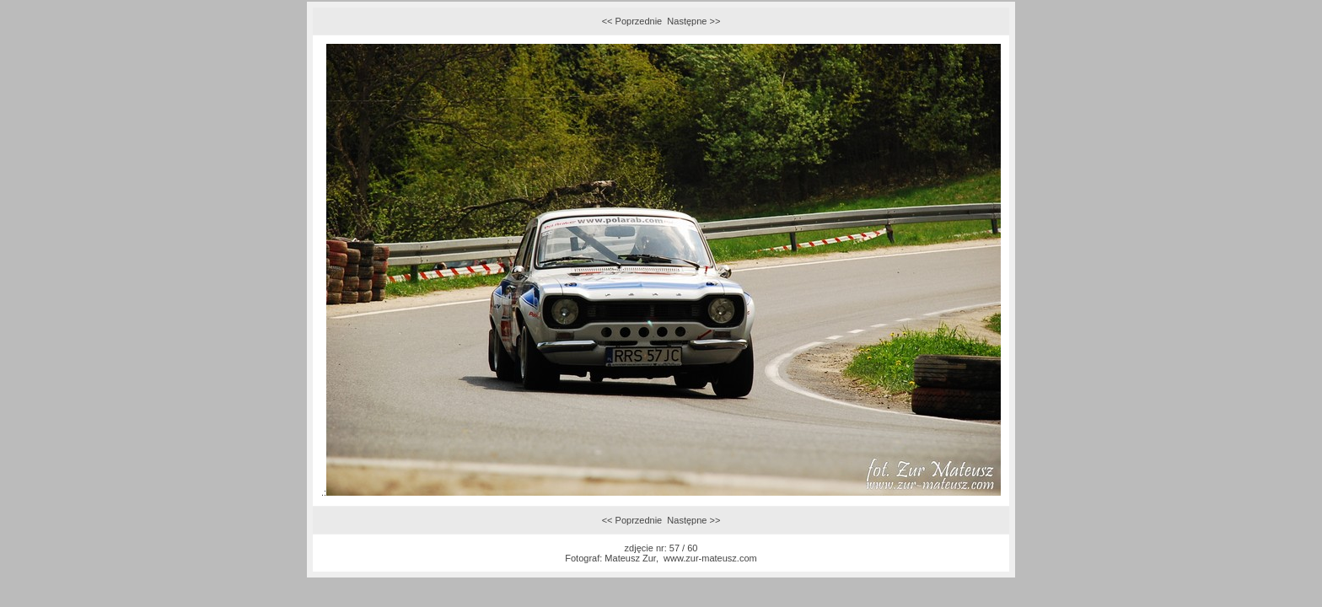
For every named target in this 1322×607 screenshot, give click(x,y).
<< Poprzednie (632, 21)
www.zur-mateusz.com (710, 558)
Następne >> (693, 21)
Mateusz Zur (630, 558)
